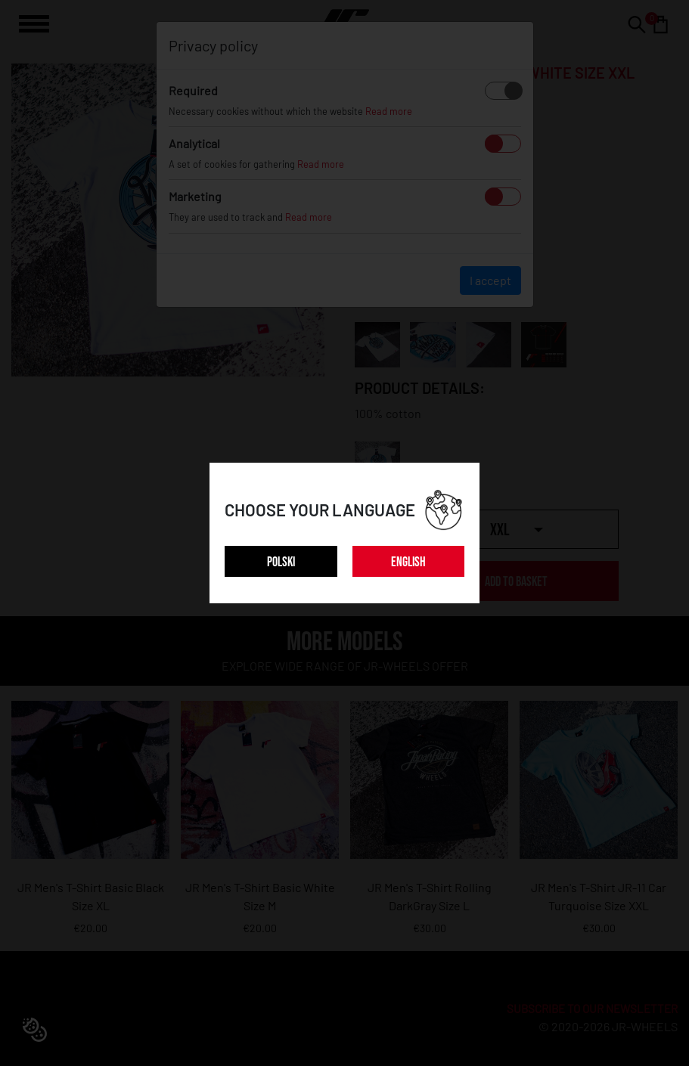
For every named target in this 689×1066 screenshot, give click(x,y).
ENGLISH (408, 562)
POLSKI (281, 562)
